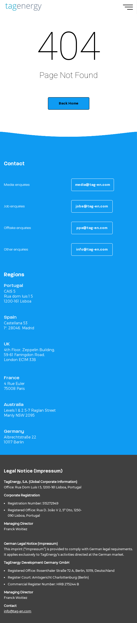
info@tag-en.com (17, 611)
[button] (92, 185)
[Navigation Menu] (130, 7)
